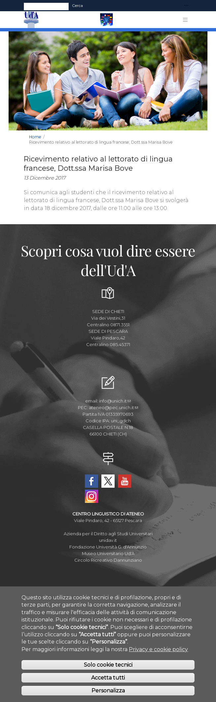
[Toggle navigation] (186, 5)
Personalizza (108, 697)
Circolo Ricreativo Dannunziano (108, 560)
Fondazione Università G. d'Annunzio (108, 546)
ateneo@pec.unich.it (113, 407)
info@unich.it (115, 401)
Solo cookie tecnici (108, 671)
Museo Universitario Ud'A (108, 553)
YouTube (124, 481)
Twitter (108, 481)
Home (35, 136)
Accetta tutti (108, 684)
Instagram (91, 496)
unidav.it (108, 540)
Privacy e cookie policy (158, 656)
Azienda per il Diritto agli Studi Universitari (108, 533)
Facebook (91, 481)
